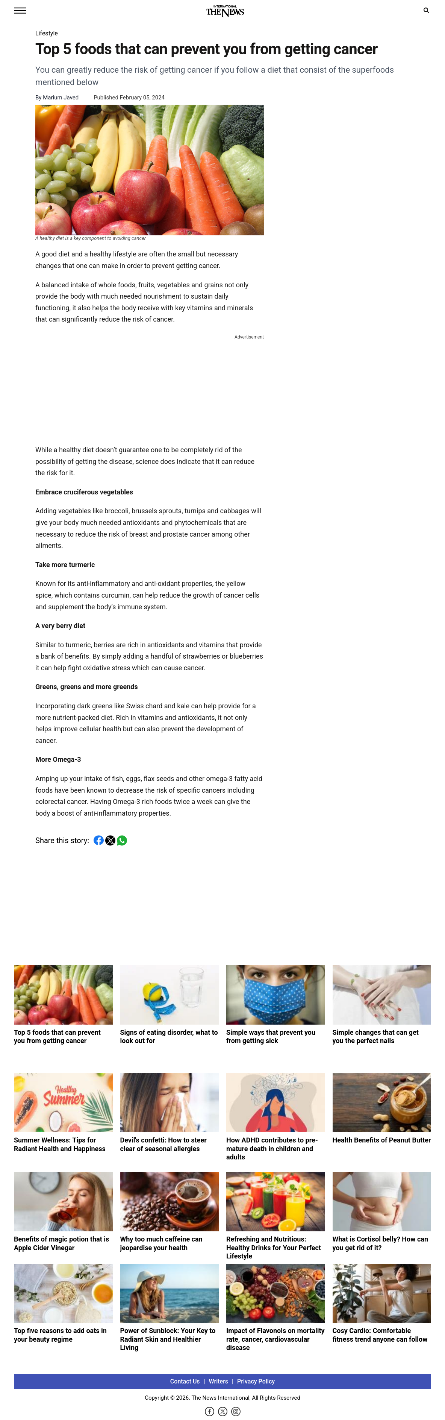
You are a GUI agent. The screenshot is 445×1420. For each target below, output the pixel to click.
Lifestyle (46, 33)
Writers (218, 1381)
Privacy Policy (256, 1381)
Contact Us (185, 1381)
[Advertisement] (149, 388)
